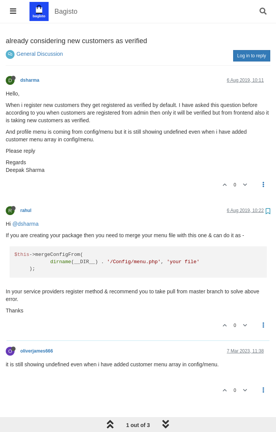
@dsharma (25, 224)
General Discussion (39, 54)
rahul (25, 210)
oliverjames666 (36, 351)
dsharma (29, 80)
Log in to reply (251, 55)
